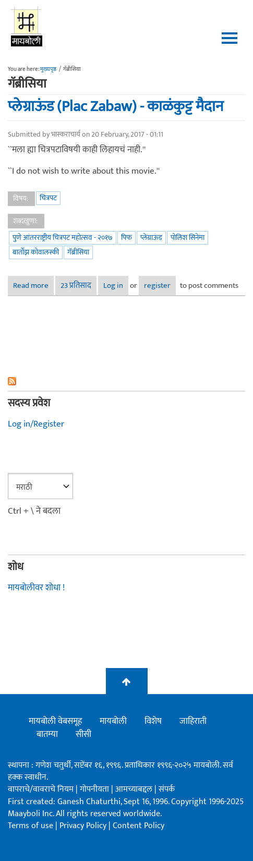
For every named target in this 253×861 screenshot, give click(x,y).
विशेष (153, 721)
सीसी (83, 734)
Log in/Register (36, 424)
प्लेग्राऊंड (151, 238)
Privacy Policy (84, 826)
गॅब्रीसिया (78, 252)
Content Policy (138, 826)
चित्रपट (48, 198)
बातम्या (47, 734)
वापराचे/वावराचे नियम (41, 789)
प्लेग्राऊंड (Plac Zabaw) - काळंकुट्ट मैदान (115, 106)
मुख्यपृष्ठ (48, 69)
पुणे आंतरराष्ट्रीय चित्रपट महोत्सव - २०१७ (63, 238)
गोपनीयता (95, 789)
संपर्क (167, 789)
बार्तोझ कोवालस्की (36, 252)
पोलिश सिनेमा (187, 238)
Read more (33, 285)
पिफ (126, 238)
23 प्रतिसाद (76, 285)
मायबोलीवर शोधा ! (36, 587)
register (157, 285)
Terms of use (30, 826)
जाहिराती (193, 721)
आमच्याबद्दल (134, 789)
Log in (113, 285)
